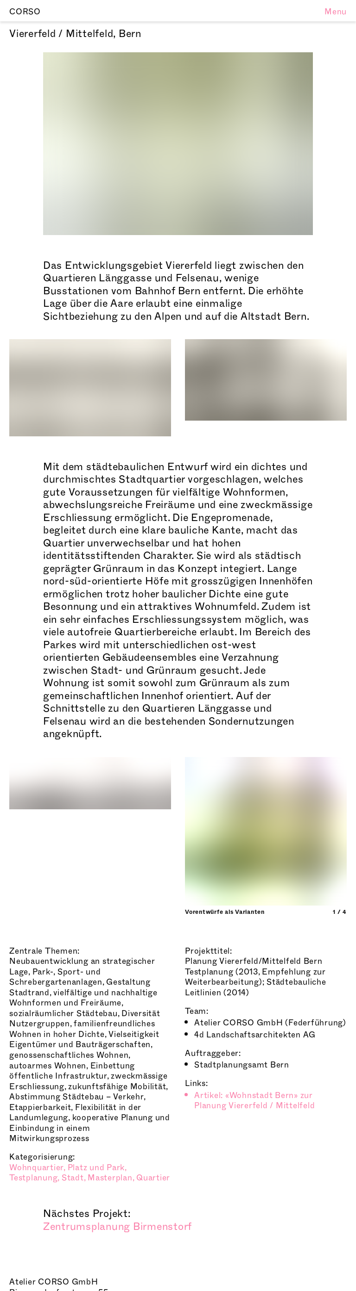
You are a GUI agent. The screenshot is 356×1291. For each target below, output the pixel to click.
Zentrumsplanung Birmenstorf (117, 1227)
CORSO (25, 12)
